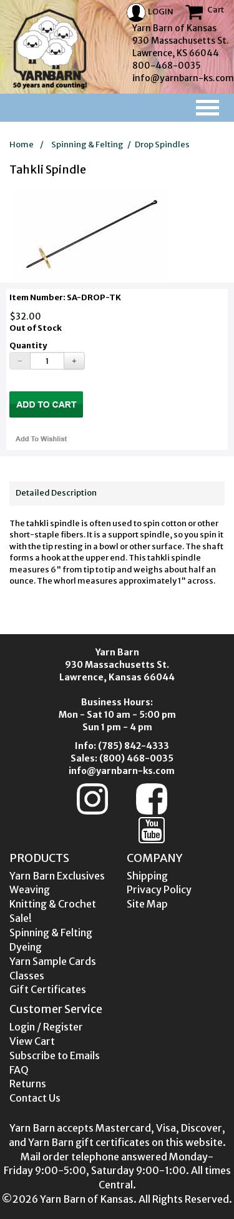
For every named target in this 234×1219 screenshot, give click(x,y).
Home (21, 144)
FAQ (19, 1070)
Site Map (147, 904)
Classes (26, 975)
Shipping (147, 875)
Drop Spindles (162, 144)
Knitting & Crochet (52, 904)
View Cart (32, 1041)
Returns (27, 1083)
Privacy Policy (159, 889)
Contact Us (35, 1098)
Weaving (29, 889)
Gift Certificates (47, 989)
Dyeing (25, 947)
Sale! (20, 918)
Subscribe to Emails (54, 1055)
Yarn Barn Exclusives (57, 875)
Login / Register (46, 1027)
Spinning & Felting (87, 144)
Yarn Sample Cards (52, 961)
